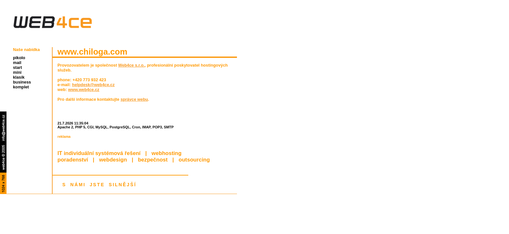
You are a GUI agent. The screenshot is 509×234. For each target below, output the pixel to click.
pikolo (19, 57)
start (17, 67)
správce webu (134, 99)
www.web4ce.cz (83, 89)
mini (17, 72)
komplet (21, 86)
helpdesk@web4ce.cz (93, 84)
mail (17, 62)
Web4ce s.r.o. (131, 65)
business (22, 82)
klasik (19, 77)
